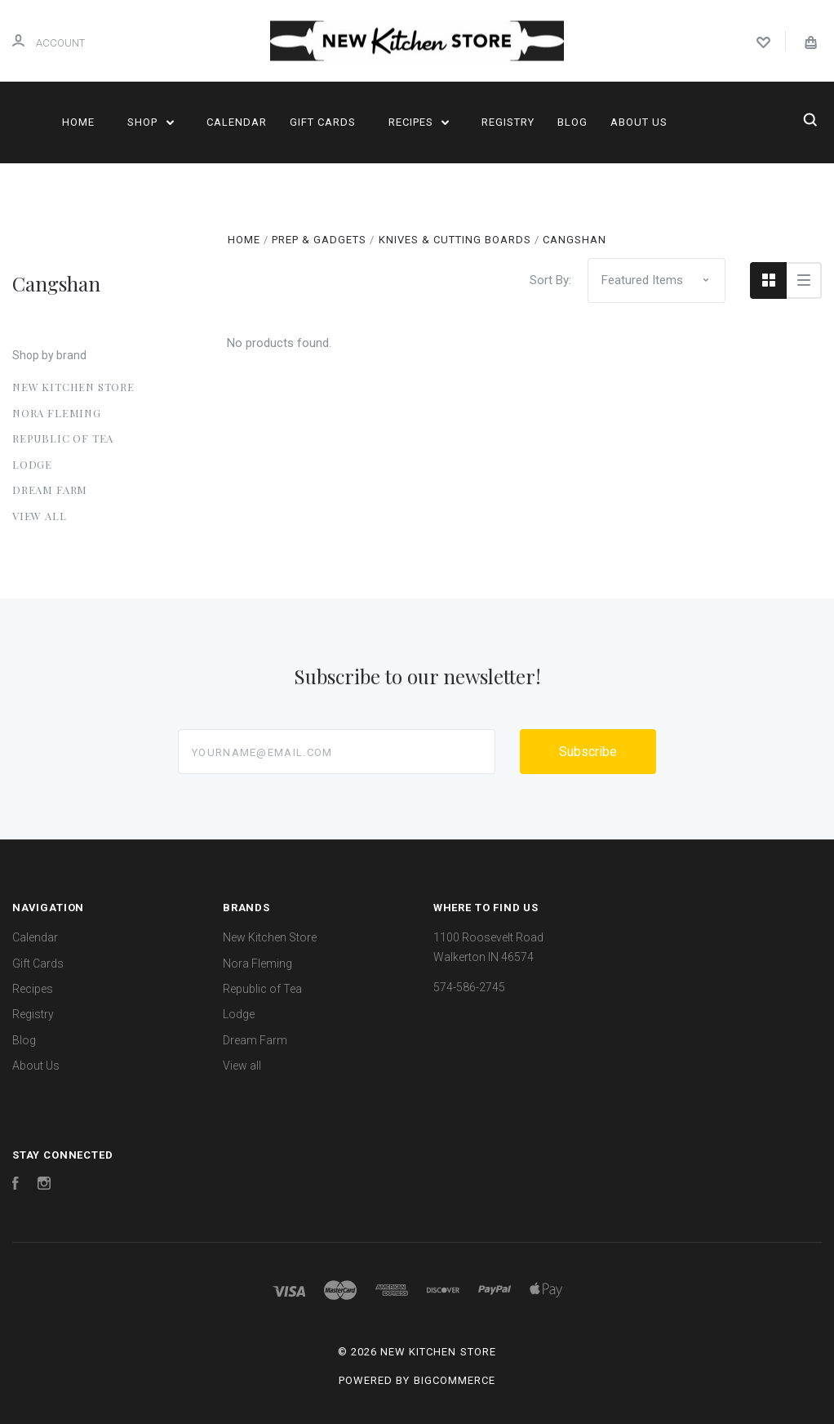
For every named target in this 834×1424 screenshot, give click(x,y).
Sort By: (550, 280)
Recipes (419, 122)
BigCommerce (454, 1380)
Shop (150, 122)
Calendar (236, 122)
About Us (639, 122)
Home (78, 122)
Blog (572, 122)
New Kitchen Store (73, 387)
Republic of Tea (62, 438)
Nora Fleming (56, 413)
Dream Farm (49, 489)
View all (39, 516)
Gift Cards (323, 122)
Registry (508, 122)
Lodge (32, 464)
